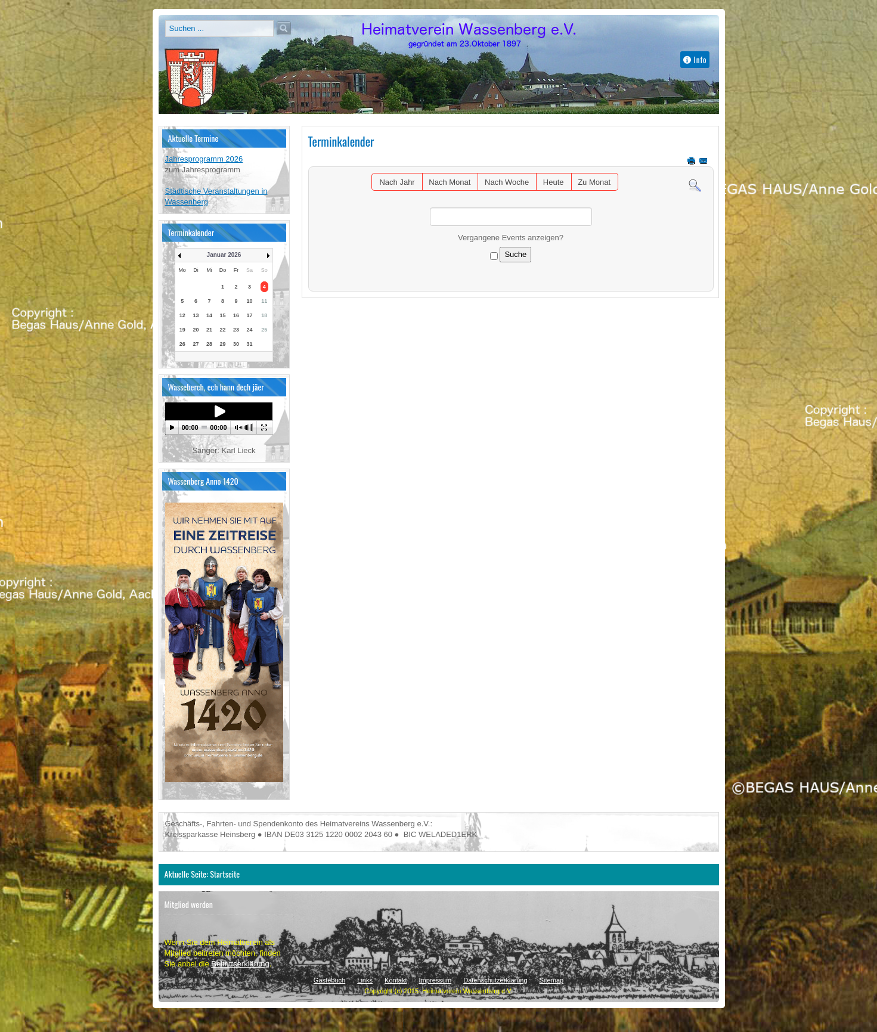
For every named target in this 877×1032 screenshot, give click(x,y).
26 (182, 344)
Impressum (435, 980)
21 (209, 330)
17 (249, 315)
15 (222, 315)
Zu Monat (594, 182)
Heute (553, 182)
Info (695, 60)
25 (264, 330)
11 (264, 301)
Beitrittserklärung (240, 963)
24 (249, 330)
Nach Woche (507, 182)
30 (236, 344)
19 (182, 330)
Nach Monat (449, 182)
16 (236, 315)
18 (264, 315)
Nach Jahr (396, 182)
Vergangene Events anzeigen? (510, 237)
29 (222, 344)
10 (249, 301)
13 (196, 315)
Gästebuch (329, 980)
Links (365, 980)
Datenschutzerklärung (495, 980)
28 (209, 344)
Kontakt (396, 980)
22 (222, 330)
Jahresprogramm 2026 (204, 158)
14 (209, 315)
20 (196, 330)
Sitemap (552, 980)
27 (196, 344)
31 (249, 344)
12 (182, 315)
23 (236, 330)
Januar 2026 (224, 255)
